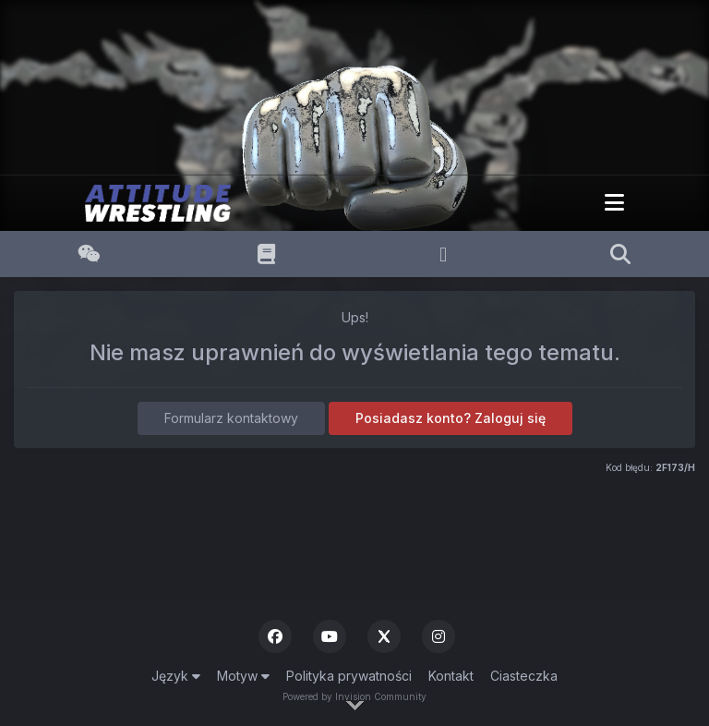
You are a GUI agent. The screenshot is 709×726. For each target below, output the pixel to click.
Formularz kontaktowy (231, 418)
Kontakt (451, 676)
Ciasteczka (524, 676)
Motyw (243, 676)
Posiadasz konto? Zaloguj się (450, 418)
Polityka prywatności (349, 676)
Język (175, 676)
